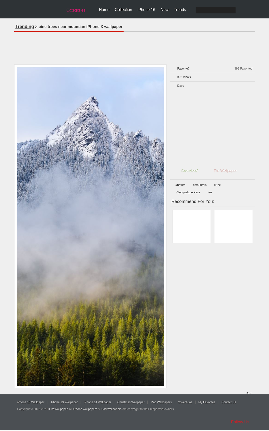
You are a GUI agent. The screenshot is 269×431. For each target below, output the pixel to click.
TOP (248, 393)
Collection (123, 10)
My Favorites (206, 402)
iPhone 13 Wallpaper (64, 402)
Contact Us (228, 402)
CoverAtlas (185, 402)
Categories (76, 10)
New (165, 10)
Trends (180, 10)
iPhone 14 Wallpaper (97, 402)
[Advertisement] (134, 46)
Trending (24, 26)
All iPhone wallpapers (83, 409)
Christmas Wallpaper (130, 402)
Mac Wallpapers (161, 402)
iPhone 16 (146, 10)
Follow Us (240, 422)
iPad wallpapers (111, 409)
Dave (180, 85)
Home (104, 10)
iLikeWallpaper (58, 409)
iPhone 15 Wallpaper (30, 402)
